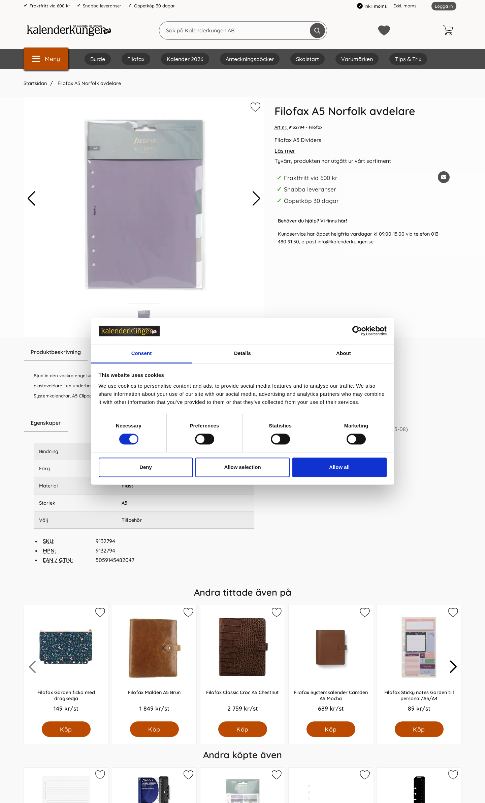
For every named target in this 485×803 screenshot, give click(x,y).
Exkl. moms (404, 5)
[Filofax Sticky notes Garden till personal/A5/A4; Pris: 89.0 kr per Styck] (419, 663)
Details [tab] (242, 353)
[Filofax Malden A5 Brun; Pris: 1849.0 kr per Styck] (154, 663)
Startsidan (35, 83)
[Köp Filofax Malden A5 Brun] (154, 729)
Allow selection (242, 467)
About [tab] (343, 353)
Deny (145, 467)
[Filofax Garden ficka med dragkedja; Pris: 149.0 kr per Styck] (66, 663)
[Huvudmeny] (46, 59)
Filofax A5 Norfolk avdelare (88, 83)
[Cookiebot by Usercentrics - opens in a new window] (357, 331)
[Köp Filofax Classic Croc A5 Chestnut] (242, 729)
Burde (97, 59)
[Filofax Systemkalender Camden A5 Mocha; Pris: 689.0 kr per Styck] (331, 663)
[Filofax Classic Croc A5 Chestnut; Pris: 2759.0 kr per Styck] (242, 663)
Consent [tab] (141, 353)
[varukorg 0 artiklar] (449, 30)
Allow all (339, 467)
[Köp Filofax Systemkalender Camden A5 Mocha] (330, 729)
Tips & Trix (408, 59)
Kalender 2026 (185, 59)
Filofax (135, 59)
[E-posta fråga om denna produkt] (444, 177)
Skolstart (307, 59)
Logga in (444, 6)
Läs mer (284, 150)
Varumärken (357, 59)
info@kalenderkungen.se (346, 242)
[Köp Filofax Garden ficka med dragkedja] (66, 729)
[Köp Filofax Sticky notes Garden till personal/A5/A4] (419, 729)
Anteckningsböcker (250, 59)
